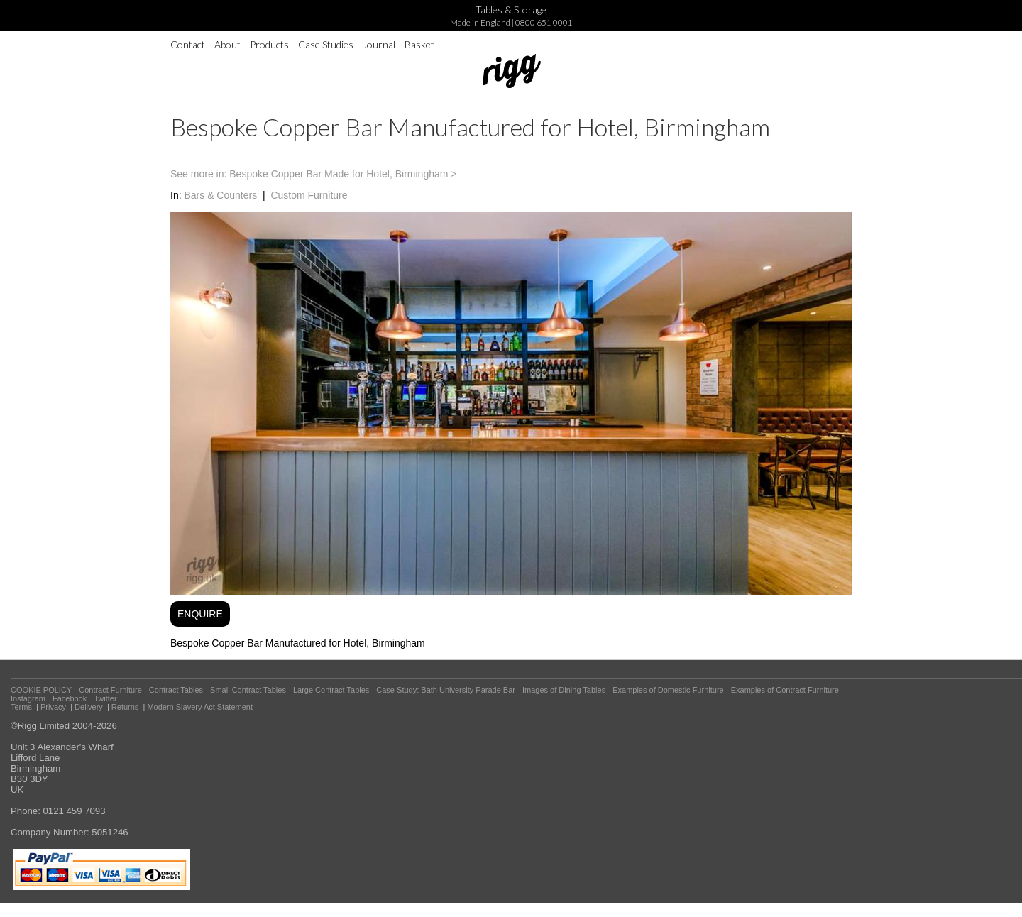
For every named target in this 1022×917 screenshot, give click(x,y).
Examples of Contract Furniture (785, 690)
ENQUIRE (200, 614)
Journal (379, 44)
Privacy (53, 707)
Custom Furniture (308, 195)
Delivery (89, 707)
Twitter (105, 698)
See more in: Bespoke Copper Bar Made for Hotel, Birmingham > (313, 174)
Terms (21, 707)
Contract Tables (176, 690)
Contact (187, 44)
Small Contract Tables (248, 690)
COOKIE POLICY (41, 690)
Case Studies (325, 44)
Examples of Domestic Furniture (668, 690)
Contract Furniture (110, 690)
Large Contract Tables (331, 690)
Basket (419, 44)
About (227, 44)
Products (269, 44)
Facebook (70, 698)
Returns (125, 707)
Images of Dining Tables (563, 690)
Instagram (28, 698)
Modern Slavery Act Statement (200, 707)
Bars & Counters (220, 195)
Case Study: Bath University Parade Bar (445, 690)
